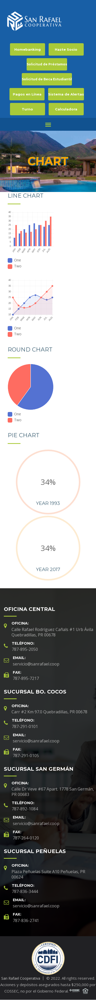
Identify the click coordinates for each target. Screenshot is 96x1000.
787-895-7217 (26, 678)
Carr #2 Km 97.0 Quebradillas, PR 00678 (49, 712)
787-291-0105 (26, 755)
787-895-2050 (25, 649)
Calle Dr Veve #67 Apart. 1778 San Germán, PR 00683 (53, 791)
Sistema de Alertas (66, 94)
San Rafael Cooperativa (20, 978)
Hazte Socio (66, 49)
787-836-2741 (26, 920)
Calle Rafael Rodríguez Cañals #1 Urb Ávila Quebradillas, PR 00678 (52, 632)
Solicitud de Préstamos (47, 64)
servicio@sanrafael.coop (36, 664)
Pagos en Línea (27, 94)
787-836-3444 (25, 891)
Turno (27, 109)
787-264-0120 (26, 838)
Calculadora (66, 109)
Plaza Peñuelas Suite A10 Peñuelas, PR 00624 (48, 874)
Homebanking (27, 49)
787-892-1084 (25, 809)
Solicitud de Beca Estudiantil (47, 79)
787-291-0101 (25, 726)
